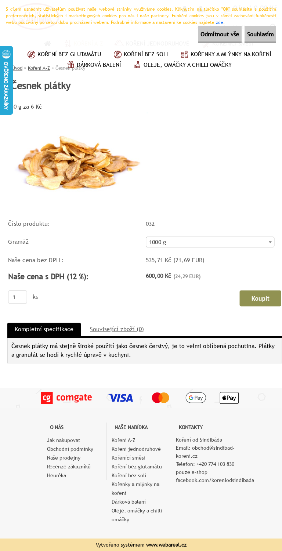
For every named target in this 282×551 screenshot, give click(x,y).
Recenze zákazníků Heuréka (69, 471)
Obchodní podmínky (70, 449)
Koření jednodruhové (136, 449)
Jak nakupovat (63, 440)
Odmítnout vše (200, 34)
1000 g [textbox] (157, 242)
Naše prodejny (63, 458)
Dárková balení (93, 65)
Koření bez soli (140, 55)
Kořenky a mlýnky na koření (225, 55)
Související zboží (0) (117, 329)
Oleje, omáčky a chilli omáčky (182, 65)
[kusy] (17, 297)
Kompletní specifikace (44, 329)
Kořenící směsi (128, 458)
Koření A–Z (123, 440)
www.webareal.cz (166, 545)
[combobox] (210, 242)
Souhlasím (254, 34)
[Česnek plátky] (77, 114)
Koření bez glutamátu (63, 55)
